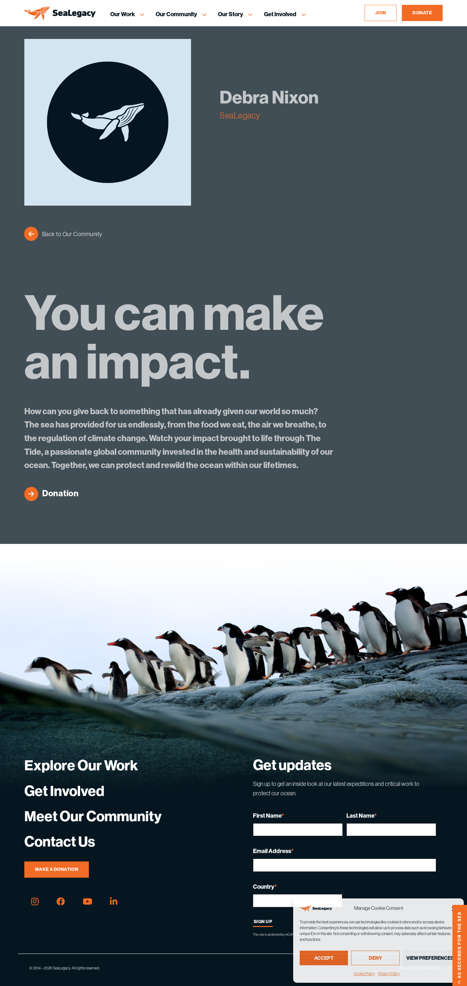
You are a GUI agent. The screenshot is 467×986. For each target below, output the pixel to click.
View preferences (430, 958)
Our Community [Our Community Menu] (176, 14)
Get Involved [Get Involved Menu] (280, 14)
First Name (268, 815)
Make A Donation (56, 869)
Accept (323, 958)
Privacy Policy (389, 973)
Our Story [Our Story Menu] (230, 14)
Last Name (361, 815)
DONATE (422, 13)
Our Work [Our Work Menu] (122, 14)
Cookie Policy (364, 973)
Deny (375, 958)
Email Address (273, 851)
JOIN (380, 13)
